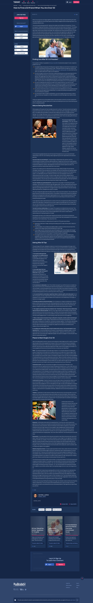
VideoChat (68, 583)
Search (77, 583)
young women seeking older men (61, 70)
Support (77, 585)
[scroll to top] (82, 578)
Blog (77, 587)
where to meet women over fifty (57, 37)
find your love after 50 (54, 63)
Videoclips (68, 587)
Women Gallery (69, 585)
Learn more (72, 600)
